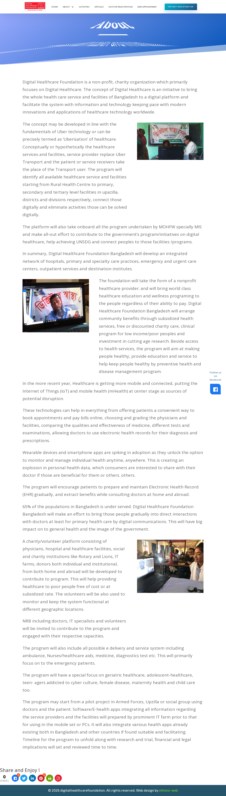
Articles (99, 6)
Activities (84, 6)
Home (54, 6)
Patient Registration (181, 7)
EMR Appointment (147, 6)
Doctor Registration (121, 6)
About (66, 6)
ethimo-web (168, 790)
